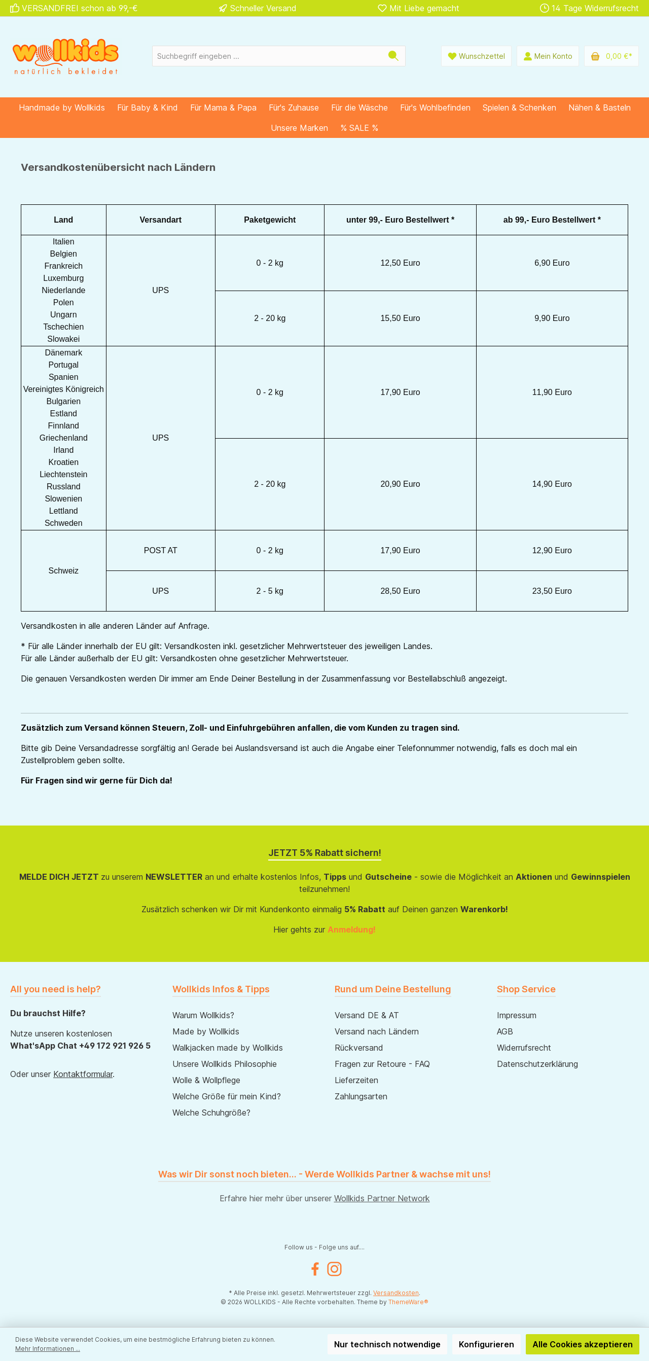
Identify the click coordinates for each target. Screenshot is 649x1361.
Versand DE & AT (367, 1015)
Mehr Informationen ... (47, 1348)
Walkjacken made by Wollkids (227, 1048)
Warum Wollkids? (203, 1015)
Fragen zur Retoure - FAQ (382, 1064)
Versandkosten (396, 1293)
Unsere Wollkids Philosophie (224, 1064)
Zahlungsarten (361, 1096)
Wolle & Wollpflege (206, 1080)
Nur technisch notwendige (387, 1344)
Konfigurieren (486, 1344)
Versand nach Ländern (377, 1031)
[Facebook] (315, 1269)
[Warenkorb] (611, 56)
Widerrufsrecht (524, 1048)
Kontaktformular (83, 1074)
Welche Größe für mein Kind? (226, 1096)
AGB (505, 1031)
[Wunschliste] (476, 56)
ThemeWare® (408, 1302)
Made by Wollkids (205, 1031)
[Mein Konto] (548, 56)
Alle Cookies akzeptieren (582, 1344)
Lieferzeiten (356, 1080)
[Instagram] (334, 1269)
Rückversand (359, 1048)
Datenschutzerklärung (537, 1064)
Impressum (516, 1015)
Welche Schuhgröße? (211, 1112)
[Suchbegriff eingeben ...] (267, 56)
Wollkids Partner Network (382, 1198)
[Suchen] (394, 56)
